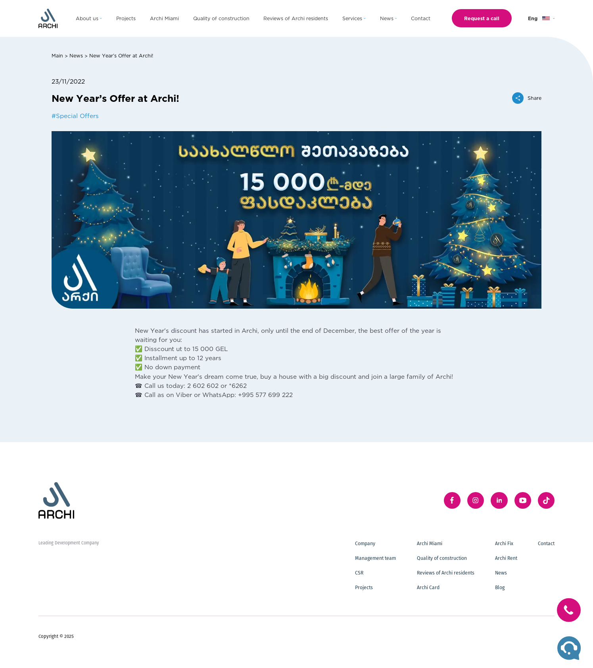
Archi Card (428, 587)
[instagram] (475, 500)
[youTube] (522, 500)
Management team (375, 558)
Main (57, 55)
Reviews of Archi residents (445, 573)
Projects (364, 587)
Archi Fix (504, 543)
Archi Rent (506, 558)
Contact (546, 543)
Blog (500, 587)
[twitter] (546, 500)
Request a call (481, 18)
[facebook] (452, 500)
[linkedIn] (499, 500)
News (76, 55)
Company (365, 543)
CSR (359, 573)
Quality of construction (442, 558)
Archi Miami (429, 543)
